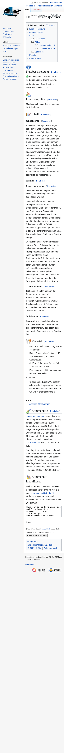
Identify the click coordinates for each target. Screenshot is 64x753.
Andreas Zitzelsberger (39, 404)
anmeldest (46, 531)
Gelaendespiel (50, 550)
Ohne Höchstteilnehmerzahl (40, 547)
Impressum (29, 566)
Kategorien (32, 544)
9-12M (31, 550)
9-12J (38, 550)
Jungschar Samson (35, 416)
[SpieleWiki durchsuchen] (56, 15)
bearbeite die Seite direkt (42, 493)
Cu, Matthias (34, 442)
